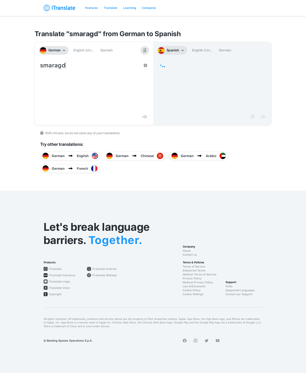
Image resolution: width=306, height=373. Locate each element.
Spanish (106, 50)
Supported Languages (240, 290)
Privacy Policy (192, 278)
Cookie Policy (192, 290)
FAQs (229, 286)
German (225, 50)
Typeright (55, 294)
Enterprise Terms (194, 270)
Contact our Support (239, 294)
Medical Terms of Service (199, 274)
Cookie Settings (193, 294)
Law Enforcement (194, 286)
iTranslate (55, 268)
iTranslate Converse (62, 275)
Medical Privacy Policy (198, 282)
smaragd (90, 86)
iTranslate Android (104, 268)
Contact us (190, 254)
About (187, 250)
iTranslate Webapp (104, 275)
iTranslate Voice (59, 287)
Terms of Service (194, 266)
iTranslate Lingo (59, 281)
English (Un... (83, 50)
